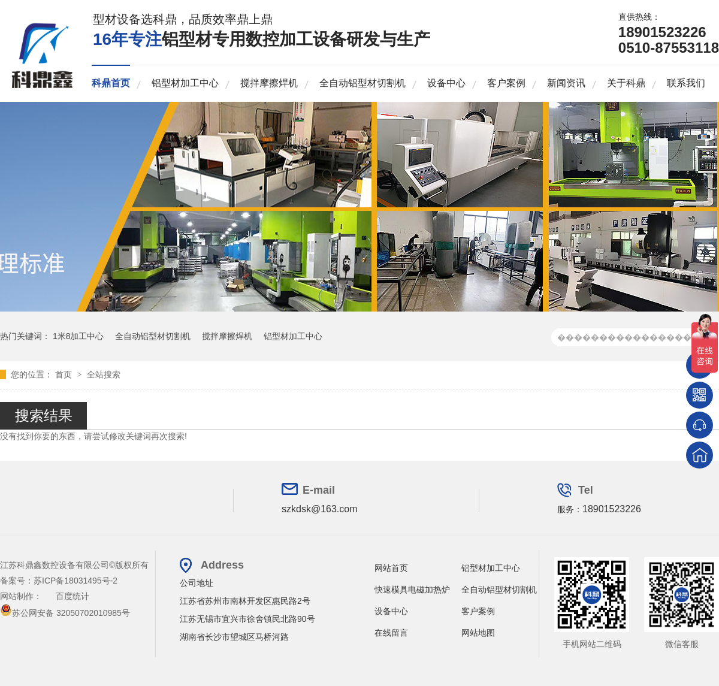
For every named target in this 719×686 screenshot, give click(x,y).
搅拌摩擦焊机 (269, 83)
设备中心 (446, 83)
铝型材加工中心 (185, 83)
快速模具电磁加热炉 (412, 589)
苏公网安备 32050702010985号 (65, 613)
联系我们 (686, 83)
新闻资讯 (566, 83)
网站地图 (478, 632)
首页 (64, 374)
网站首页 (391, 568)
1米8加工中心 (78, 336)
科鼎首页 (111, 83)
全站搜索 (103, 374)
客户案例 (506, 83)
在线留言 (391, 632)
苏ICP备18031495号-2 (75, 580)
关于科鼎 (626, 83)
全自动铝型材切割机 (362, 83)
